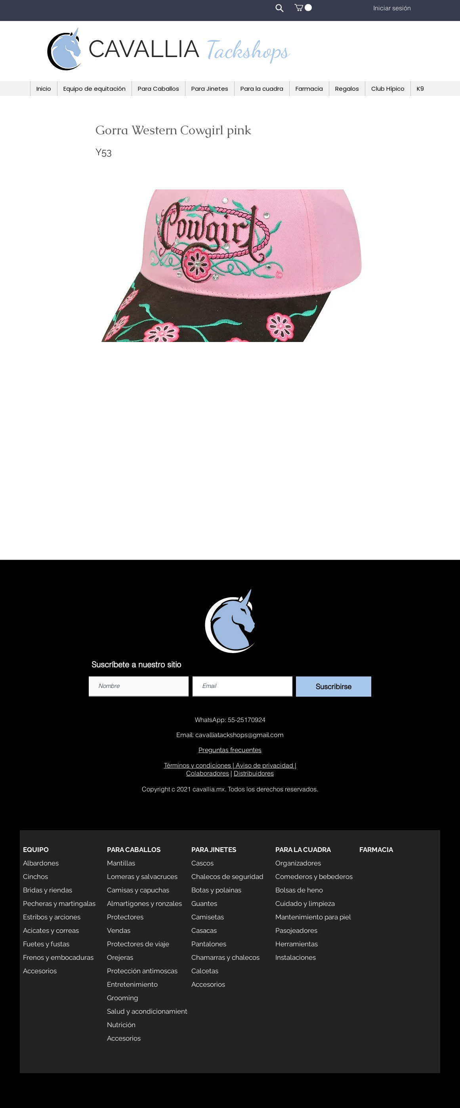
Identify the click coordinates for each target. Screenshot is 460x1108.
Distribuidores (254, 773)
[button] (303, 7)
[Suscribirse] (333, 686)
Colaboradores (207, 773)
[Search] (280, 8)
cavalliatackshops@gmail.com (239, 735)
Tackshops (248, 49)
